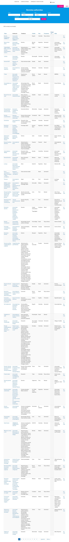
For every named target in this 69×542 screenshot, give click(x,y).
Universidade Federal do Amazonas (15, 159)
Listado (61, 6)
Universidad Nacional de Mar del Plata (16, 44)
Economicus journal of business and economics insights (6, 499)
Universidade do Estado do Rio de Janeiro (16, 293)
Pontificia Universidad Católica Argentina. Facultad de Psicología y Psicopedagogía (16, 129)
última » (48, 539)
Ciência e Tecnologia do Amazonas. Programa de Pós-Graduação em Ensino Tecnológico (16, 485)
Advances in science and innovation (6, 511)
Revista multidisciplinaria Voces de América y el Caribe (7, 328)
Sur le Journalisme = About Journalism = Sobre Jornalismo (7, 174)
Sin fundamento (7, 304)
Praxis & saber (7, 374)
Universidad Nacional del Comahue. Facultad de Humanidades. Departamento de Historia (16, 237)
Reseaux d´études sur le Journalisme (15, 173)
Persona (6, 179)
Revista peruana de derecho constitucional (7, 201)
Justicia (5, 56)
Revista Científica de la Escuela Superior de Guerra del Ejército (7, 194)
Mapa (67, 6)
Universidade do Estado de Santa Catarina (16, 316)
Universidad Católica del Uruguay (15, 533)
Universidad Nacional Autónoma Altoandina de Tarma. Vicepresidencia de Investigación (16, 513)
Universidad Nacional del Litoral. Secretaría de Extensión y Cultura (16, 166)
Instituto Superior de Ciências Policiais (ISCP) (16, 285)
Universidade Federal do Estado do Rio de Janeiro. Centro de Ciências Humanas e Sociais (16, 87)
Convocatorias (25, 1)
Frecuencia (30, 17)
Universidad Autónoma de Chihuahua (15, 498)
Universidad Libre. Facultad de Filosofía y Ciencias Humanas (16, 307)
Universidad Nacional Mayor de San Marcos (16, 418)
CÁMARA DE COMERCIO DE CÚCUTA (15, 424)
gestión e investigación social (16, 328)
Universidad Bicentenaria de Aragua (16, 322)
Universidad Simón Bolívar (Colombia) (15, 58)
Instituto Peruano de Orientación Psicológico (16, 461)
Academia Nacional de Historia (15, 137)
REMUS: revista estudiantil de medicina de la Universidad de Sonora (7, 186)
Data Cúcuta (6, 423)
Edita (56, 33)
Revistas (17, 1)
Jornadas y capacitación (37, 1)
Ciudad (49, 12)
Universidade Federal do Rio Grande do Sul (15, 223)
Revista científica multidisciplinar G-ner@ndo (7, 244)
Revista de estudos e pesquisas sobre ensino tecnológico (7, 481)
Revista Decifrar (7, 157)
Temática (23, 12)
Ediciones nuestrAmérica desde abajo (16, 117)
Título (9, 12)
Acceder (52, 2)
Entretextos (6, 120)
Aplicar (44, 19)
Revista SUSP (7, 61)
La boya (5, 163)
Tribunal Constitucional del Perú (16, 201)
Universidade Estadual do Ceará (15, 493)
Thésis (5, 74)
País (35, 12)
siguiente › (43, 539)
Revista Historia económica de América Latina (7, 110)
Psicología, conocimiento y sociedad (7, 228)
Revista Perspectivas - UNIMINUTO (7, 37)
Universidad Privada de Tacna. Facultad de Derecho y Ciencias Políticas (16, 369)
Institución (17, 17)
